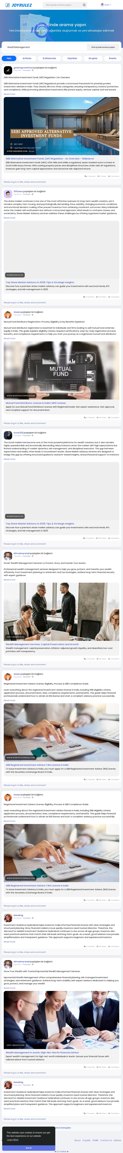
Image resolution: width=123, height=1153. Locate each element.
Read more (9, 94)
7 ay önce (17, 194)
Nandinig (18, 915)
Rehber (117, 1140)
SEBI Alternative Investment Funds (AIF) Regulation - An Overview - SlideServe (50, 158)
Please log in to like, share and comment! (25, 181)
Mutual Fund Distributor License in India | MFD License (36, 403)
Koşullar (87, 1140)
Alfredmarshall (22, 553)
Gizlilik (95, 1140)
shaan (17, 312)
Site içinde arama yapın (103, 47)
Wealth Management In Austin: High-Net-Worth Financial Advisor (42, 1052)
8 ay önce (17, 677)
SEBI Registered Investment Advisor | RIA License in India (37, 765)
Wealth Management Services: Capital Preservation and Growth (42, 644)
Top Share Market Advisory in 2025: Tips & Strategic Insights (40, 282)
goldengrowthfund (24, 67)
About (77, 1140)
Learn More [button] (12, 1140)
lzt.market (61, 1151)
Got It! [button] (29, 1148)
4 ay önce (17, 70)
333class (18, 191)
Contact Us (106, 1140)
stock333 (18, 432)
